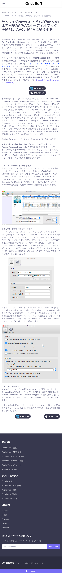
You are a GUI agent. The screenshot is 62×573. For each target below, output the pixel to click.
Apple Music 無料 (9, 490)
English (5, 510)
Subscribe (53, 547)
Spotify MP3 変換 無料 (11, 485)
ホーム (4, 12)
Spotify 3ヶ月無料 (9, 494)
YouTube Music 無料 (10, 498)
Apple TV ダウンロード (11, 465)
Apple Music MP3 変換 (11, 452)
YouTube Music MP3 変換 (13, 456)
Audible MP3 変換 (9, 469)
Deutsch (5, 523)
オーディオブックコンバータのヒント (23, 12)
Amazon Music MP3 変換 (12, 461)
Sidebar (31, 571)
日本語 (4, 515)
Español (5, 528)
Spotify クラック (9, 481)
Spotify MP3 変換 (9, 448)
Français (5, 519)
